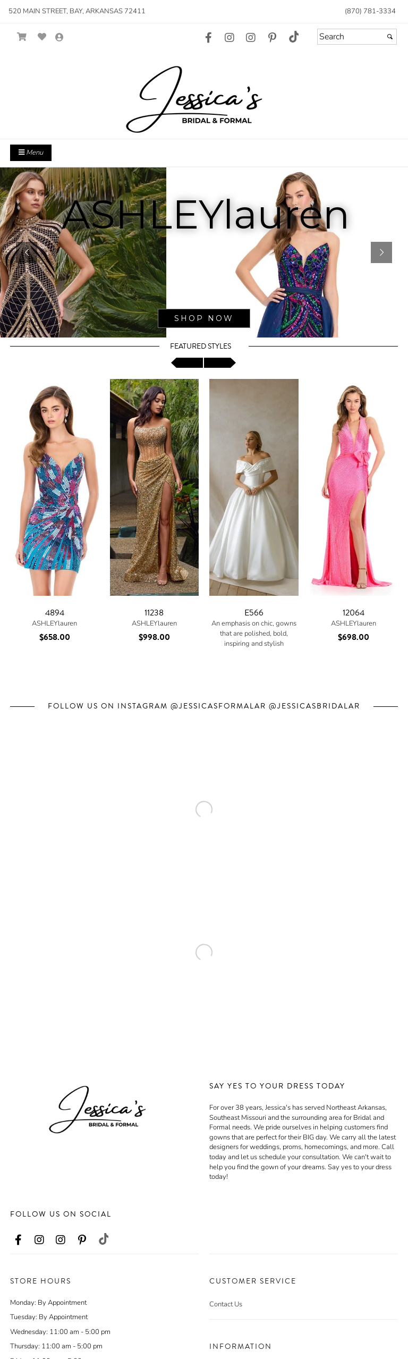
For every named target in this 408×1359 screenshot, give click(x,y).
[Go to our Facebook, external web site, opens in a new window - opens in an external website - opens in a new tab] (208, 38)
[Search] (357, 37)
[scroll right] (220, 363)
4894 (54, 613)
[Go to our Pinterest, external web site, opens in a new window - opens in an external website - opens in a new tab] (272, 38)
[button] (26, 252)
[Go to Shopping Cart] (22, 37)
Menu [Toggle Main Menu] (31, 152)
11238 (154, 613)
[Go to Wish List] (42, 37)
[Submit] (390, 37)
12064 (353, 613)
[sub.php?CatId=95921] (204, 252)
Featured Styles (200, 346)
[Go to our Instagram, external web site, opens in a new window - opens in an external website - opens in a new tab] (229, 38)
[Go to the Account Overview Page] (59, 38)
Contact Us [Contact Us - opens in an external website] (225, 1304)
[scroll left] (187, 363)
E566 (254, 613)
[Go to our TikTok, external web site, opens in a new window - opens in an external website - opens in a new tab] (293, 37)
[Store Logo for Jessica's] (204, 93)
